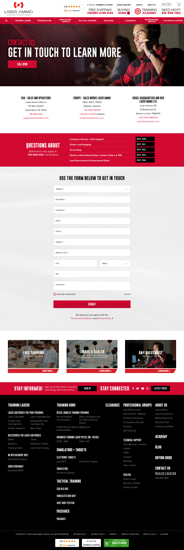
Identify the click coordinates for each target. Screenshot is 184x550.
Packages (61, 518)
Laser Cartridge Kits (40, 416)
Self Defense (129, 430)
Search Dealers (124, 5)
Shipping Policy (98, 534)
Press (160, 388)
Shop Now (47, 370)
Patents (113, 534)
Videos (126, 448)
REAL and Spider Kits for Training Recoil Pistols (89, 419)
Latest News (161, 409)
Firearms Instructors (133, 418)
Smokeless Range (65, 472)
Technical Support (132, 440)
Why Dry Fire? (162, 422)
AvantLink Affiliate (164, 426)
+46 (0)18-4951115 (92, 110)
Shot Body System (65, 502)
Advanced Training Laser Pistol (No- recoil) (78, 437)
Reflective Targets (39, 443)
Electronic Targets (66, 457)
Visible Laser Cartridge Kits (15, 422)
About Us (152, 5)
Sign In (139, 5)
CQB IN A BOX (62, 488)
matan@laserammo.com (92, 118)
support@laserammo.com (36, 118)
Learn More (105, 370)
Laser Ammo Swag (39, 447)
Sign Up (87, 388)
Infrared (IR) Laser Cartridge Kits (39, 422)
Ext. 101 (141, 144)
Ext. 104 (141, 160)
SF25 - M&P (62, 441)
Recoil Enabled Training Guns (64, 418)
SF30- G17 (84, 441)
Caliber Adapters (16, 428)
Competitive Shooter (133, 422)
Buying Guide (163, 458)
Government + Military (134, 413)
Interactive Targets (88, 461)
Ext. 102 (141, 149)
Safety (11, 439)
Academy (161, 436)
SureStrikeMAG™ (16, 466)
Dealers (127, 474)
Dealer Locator (130, 487)
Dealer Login (129, 479)
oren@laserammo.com (148, 121)
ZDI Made (164, 534)
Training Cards (15, 447)
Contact (127, 457)
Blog (158, 447)
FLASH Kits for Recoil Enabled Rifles (67, 429)
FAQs (126, 452)
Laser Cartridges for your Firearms (25, 412)
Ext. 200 (141, 139)
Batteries (12, 443)
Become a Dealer (132, 483)
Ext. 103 (141, 155)
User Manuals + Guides (134, 444)
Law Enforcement (132, 409)
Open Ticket (129, 465)
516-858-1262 (36, 114)
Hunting (127, 426)
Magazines (84, 427)
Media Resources (163, 418)
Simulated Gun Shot (66, 495)
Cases (33, 439)
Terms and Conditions (82, 318)
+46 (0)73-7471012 (88, 114)
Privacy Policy (105, 318)
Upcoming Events (164, 413)
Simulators (62, 468)
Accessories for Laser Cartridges (24, 435)
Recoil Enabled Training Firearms (73, 412)
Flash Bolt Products (17, 459)
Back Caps (35, 428)
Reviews (127, 461)
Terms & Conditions (130, 534)
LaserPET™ (62, 461)
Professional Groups (137, 405)
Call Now (22, 64)
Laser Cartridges (16, 416)
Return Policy (80, 534)
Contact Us (162, 468)
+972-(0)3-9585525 (148, 117)
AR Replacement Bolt (18, 455)
